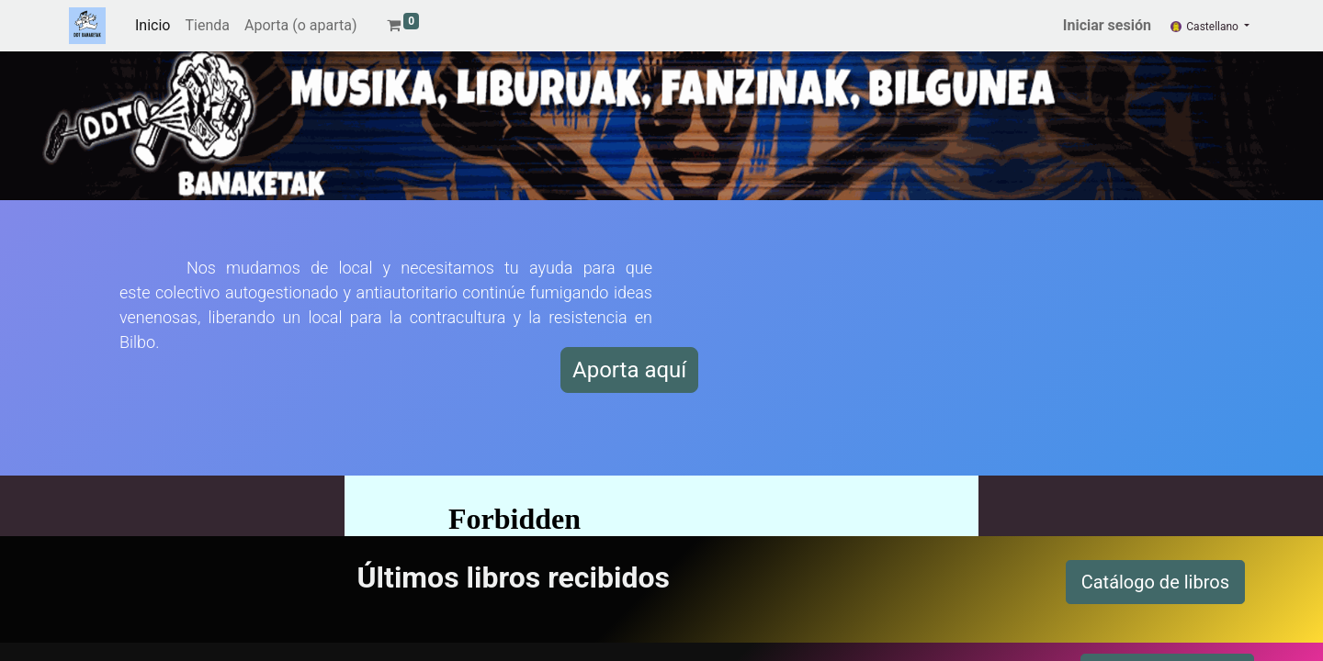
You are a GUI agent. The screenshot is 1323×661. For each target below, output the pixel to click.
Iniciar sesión (1107, 25)
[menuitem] (152, 25)
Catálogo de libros (1155, 582)
